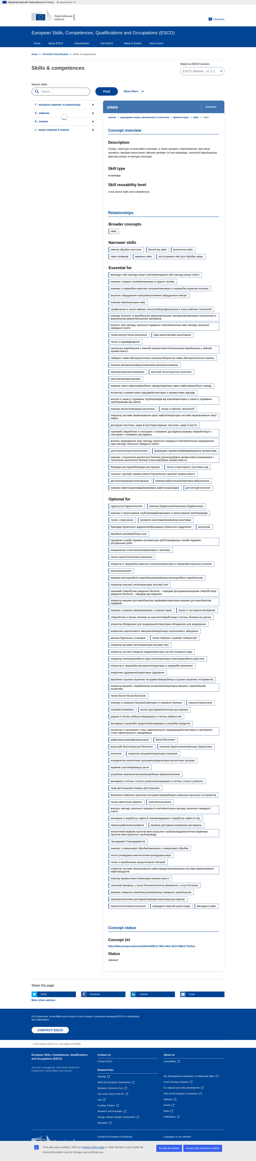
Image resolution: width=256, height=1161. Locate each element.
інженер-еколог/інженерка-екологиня (133, 409)
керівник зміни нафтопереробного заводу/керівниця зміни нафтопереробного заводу (161, 385)
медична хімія (143, 256)
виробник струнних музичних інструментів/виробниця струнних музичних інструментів (162, 679)
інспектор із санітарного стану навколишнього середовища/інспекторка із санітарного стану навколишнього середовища (161, 731)
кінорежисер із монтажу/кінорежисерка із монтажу (140, 550)
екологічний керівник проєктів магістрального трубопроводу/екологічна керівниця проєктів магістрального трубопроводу (159, 833)
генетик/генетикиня (159, 802)
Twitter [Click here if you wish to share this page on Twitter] (43, 994)
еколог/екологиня (121, 570)
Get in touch (156, 43)
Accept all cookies (169, 1148)
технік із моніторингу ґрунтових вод (187, 467)
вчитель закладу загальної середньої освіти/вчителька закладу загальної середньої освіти (160, 810)
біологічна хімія (157, 249)
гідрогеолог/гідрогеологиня (126, 506)
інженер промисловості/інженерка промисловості (140, 878)
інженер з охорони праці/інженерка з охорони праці (141, 610)
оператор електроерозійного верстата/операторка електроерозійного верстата (157, 658)
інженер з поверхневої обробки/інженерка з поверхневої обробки (149, 848)
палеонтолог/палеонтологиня (128, 906)
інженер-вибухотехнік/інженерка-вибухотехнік (182, 480)
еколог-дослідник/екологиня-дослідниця (164, 709)
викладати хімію (206, 906)
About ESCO (55, 43)
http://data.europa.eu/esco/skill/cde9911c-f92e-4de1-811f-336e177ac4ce (151, 946)
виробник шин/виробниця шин (129, 533)
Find (106, 91)
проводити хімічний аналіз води (171, 906)
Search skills (39, 84)
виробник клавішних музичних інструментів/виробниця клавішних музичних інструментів (163, 795)
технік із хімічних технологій (177, 409)
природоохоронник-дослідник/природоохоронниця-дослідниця (148, 899)
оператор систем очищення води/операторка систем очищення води (151, 651)
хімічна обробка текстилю (126, 249)
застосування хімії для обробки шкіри (180, 256)
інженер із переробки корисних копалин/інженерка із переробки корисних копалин (160, 288)
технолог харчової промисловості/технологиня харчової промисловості (153, 474)
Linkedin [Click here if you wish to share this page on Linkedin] (143, 994)
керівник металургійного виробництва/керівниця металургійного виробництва (157, 577)
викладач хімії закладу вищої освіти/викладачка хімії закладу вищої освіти (155, 274)
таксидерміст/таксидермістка (128, 841)
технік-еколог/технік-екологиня (129, 335)
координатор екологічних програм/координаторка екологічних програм (153, 760)
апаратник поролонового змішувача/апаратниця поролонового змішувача (154, 631)
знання (112, 117)
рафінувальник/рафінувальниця (130, 739)
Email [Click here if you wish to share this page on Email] (192, 994)
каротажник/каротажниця (126, 378)
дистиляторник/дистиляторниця (130, 480)
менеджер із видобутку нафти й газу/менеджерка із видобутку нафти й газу (155, 818)
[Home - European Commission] (55, 15)
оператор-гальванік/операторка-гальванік (152, 753)
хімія (195, 117)
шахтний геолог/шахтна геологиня (171, 372)
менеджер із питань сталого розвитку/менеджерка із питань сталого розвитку (157, 781)
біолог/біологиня (165, 739)
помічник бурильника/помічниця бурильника (186, 746)
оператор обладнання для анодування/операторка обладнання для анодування (158, 624)
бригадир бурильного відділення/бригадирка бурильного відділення (151, 527)
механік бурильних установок (128, 638)
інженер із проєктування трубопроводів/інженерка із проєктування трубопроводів (159, 513)
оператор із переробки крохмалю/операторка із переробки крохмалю (152, 665)
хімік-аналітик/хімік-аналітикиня (172, 335)
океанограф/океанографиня (127, 825)
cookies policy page (93, 1147)
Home (37, 43)
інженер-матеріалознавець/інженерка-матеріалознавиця (144, 365)
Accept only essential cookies (202, 1148)
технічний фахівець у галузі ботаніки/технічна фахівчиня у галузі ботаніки (154, 885)
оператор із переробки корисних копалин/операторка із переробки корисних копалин (161, 564)
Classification (81, 43)
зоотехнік (116, 753)
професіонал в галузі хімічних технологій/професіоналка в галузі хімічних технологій (161, 309)
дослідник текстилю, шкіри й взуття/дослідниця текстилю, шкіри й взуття (154, 425)
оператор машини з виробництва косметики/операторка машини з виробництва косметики (158, 687)
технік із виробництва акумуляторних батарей (138, 862)
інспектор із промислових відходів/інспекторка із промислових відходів (153, 392)
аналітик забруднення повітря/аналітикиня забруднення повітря (149, 295)
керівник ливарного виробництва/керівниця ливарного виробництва (151, 892)
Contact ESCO (105, 1061)
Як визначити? (66, 2)
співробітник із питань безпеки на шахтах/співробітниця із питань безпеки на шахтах (161, 617)
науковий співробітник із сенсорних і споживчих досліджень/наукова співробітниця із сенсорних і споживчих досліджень (161, 433)
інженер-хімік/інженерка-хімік (128, 302)
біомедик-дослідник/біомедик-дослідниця (135, 467)
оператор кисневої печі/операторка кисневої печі (140, 645)
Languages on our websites (177, 1136)
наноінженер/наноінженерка (127, 372)
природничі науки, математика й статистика (144, 117)
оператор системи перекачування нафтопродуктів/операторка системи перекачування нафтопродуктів (162, 870)
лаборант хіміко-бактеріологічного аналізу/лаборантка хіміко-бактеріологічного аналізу (162, 358)
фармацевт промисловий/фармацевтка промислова (185, 450)
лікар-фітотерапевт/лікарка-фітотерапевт (135, 788)
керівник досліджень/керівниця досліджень (176, 825)
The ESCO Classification (55, 54)
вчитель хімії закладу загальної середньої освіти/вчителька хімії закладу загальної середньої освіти (160, 326)
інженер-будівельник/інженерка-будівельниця (176, 506)
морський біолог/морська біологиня (132, 746)
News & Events (133, 43)
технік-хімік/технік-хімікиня (126, 802)
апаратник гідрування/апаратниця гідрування (137, 672)
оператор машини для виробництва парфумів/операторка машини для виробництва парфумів (161, 602)
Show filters (131, 91)
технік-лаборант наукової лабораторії (174, 638)
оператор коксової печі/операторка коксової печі (139, 584)
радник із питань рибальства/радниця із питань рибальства (146, 716)
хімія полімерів (119, 256)
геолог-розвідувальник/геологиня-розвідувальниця (141, 855)
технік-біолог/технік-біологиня (128, 695)
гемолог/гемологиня (200, 702)
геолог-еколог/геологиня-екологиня (131, 557)
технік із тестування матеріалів (196, 610)
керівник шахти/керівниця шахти (130, 767)
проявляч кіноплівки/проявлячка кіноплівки (165, 520)
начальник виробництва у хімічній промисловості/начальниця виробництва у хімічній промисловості (161, 350)
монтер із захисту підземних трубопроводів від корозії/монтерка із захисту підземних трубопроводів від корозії (161, 400)
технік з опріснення (122, 520)
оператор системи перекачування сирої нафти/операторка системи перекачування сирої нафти (164, 417)
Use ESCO (107, 43)
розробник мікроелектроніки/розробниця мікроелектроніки (145, 774)
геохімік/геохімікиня (122, 709)
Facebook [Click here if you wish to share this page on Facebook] (95, 994)
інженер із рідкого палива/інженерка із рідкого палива (142, 281)
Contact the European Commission (115, 1136)
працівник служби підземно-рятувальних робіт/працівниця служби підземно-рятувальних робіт (156, 542)
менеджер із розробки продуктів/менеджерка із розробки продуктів (150, 723)
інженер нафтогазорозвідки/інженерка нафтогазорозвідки (145, 487)
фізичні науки (181, 117)
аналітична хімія (182, 249)
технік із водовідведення (125, 341)
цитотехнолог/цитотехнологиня (129, 450)
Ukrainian (216, 19)
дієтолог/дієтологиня (198, 487)
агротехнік (204, 527)
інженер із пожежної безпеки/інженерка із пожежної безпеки (146, 702)
